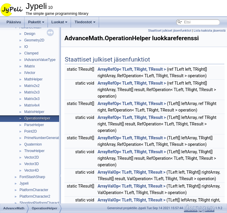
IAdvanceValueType (40, 60)
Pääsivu (14, 22)
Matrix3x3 (32, 99)
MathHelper (33, 79)
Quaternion (33, 144)
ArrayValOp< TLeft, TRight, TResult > (146, 191)
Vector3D (31, 164)
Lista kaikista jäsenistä (210, 37)
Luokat (59, 22)
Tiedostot (84, 22)
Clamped (31, 53)
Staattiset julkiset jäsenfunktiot (202, 31)
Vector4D (31, 170)
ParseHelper (34, 125)
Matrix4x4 (32, 105)
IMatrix (29, 66)
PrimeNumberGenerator (43, 138)
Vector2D (31, 157)
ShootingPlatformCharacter (41, 203)
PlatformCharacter (34, 190)
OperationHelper (37, 118)
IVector (29, 73)
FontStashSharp (32, 177)
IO (26, 47)
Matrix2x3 (32, 92)
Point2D (30, 131)
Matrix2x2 (32, 86)
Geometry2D (34, 40)
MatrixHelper (34, 112)
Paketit (36, 22)
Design (29, 34)
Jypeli (24, 183)
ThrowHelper (34, 151)
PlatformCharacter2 (35, 196)
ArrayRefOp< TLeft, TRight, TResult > (146, 75)
